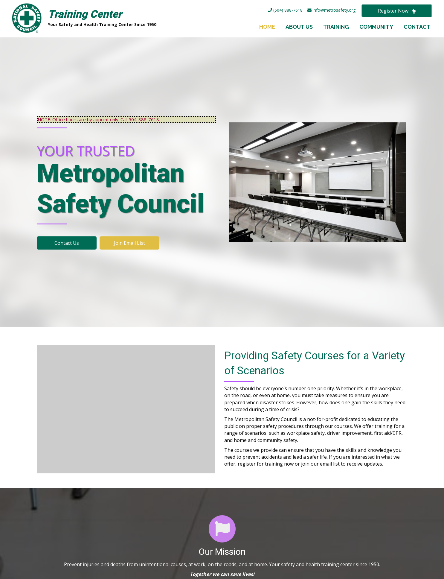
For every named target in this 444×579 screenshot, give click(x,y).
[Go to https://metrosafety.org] (110, 18)
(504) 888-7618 (285, 10)
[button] (396, 10)
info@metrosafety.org (331, 10)
